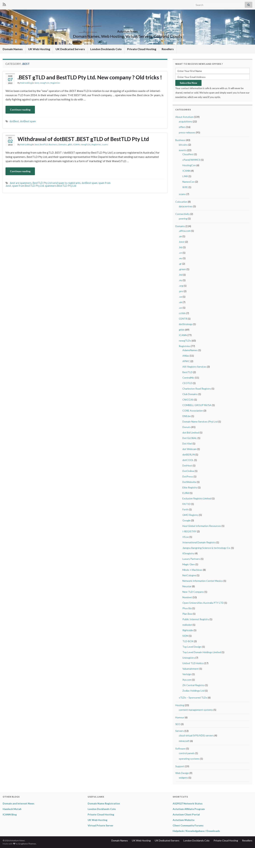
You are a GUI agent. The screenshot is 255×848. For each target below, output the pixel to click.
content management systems (196, 709)
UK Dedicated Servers (70, 49)
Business (53, 144)
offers (182, 126)
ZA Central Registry (193, 685)
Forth (185, 509)
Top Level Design (192, 646)
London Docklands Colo (106, 49)
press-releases (187, 132)
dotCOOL (188, 459)
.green (182, 269)
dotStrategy (185, 324)
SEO (177, 724)
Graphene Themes (27, 843)
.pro (181, 291)
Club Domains (190, 394)
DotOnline (188, 470)
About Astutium (184, 116)
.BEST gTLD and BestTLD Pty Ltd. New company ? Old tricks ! (90, 77)
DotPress (187, 476)
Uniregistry (188, 657)
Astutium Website (183, 819)
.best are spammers (21, 182)
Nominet (187, 597)
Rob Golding (26, 82)
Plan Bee (187, 613)
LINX (185, 176)
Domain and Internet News (18, 803)
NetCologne (189, 575)
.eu (180, 258)
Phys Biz (187, 608)
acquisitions (185, 121)
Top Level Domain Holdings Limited (201, 652)
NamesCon (188, 181)
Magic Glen (188, 564)
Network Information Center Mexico (202, 580)
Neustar (186, 586)
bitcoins (183, 144)
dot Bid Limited (190, 432)
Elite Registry (189, 487)
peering (183, 218)
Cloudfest (188, 154)
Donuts (186, 427)
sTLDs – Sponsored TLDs (193, 697)
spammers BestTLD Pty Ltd (60, 185)
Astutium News (127, 30)
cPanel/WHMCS (191, 159)
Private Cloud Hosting (141, 49)
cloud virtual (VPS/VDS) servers (196, 735)
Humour (179, 717)
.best (36, 82)
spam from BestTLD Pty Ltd (28, 185)
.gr (180, 263)
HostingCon (189, 165)
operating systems (189, 758)
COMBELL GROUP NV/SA (196, 405)
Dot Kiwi (187, 443)
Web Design (182, 772)
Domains (62, 144)
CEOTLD (187, 383)
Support (179, 766)
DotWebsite (189, 481)
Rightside (187, 630)
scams (105, 144)
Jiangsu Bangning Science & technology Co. (206, 547)
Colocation (181, 201)
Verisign (186, 674)
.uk (180, 302)
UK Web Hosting (39, 49)
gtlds (70, 144)
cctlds (182, 313)
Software (180, 748)
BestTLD (44, 144)
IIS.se (185, 536)
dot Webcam (189, 448)
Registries (55, 82)
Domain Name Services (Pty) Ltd (200, 421)
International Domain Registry (199, 542)
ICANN (76, 144)
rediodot (187, 624)
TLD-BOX (187, 641)
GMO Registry (190, 514)
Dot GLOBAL (189, 438)
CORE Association (192, 410)
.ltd (180, 274)
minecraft (184, 740)
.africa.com (185, 230)
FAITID (186, 503)
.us (180, 307)
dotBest (14, 121)
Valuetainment (190, 668)
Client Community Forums (188, 825)
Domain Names (13, 49)
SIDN (185, 635)
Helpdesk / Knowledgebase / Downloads (196, 830)
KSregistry (188, 553)
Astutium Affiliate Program (189, 808)
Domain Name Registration (104, 803)
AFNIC (186, 361)
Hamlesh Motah (12, 808)
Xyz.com (186, 679)
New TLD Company (193, 591)
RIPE (185, 187)
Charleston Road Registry (196, 388)
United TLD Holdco (193, 663)
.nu (180, 280)
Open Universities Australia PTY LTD (203, 602)
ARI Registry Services (194, 366)
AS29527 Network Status (188, 803)
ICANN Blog (10, 814)
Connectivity (182, 213)
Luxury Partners (191, 558)
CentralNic (188, 377)
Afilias (185, 355)
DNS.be (186, 416)
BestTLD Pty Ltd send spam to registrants (57, 182)
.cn (180, 252)
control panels (187, 753)
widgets (183, 777)
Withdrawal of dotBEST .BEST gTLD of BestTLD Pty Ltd (83, 139)
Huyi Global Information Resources (201, 525)
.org (181, 285)
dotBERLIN (188, 454)
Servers (179, 730)
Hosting (179, 705)
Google (186, 520)
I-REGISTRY (189, 531)
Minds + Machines (192, 569)
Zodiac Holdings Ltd (193, 690)
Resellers (168, 49)
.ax (180, 236)
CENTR (183, 318)
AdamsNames (190, 350)
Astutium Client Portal (186, 814)
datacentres (185, 206)
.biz (180, 247)
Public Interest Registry (195, 619)
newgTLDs (45, 82)
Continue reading (20, 109)
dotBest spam (28, 121)
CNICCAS (188, 399)
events (183, 150)
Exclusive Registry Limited (196, 498)
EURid (185, 492)
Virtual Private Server (100, 825)
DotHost (187, 465)
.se (180, 296)
